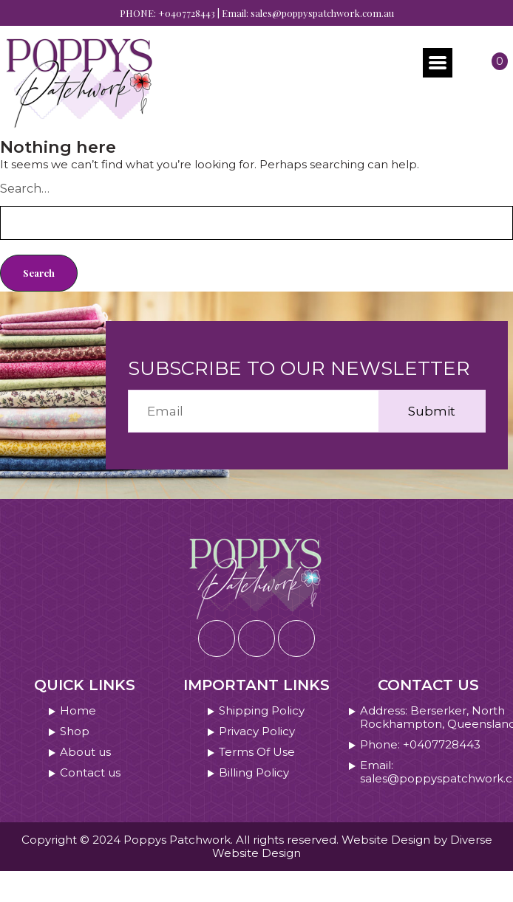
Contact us (90, 772)
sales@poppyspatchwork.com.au (322, 12)
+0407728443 (186, 12)
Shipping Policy (262, 710)
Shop (74, 731)
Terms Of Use (257, 752)
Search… (25, 189)
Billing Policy (254, 772)
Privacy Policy (257, 731)
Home (78, 710)
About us (85, 752)
